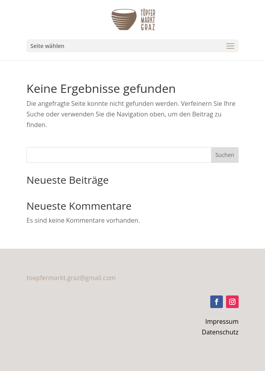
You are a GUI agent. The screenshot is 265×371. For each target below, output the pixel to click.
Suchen (224, 155)
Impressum (221, 321)
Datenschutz (220, 332)
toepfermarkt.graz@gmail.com (70, 277)
